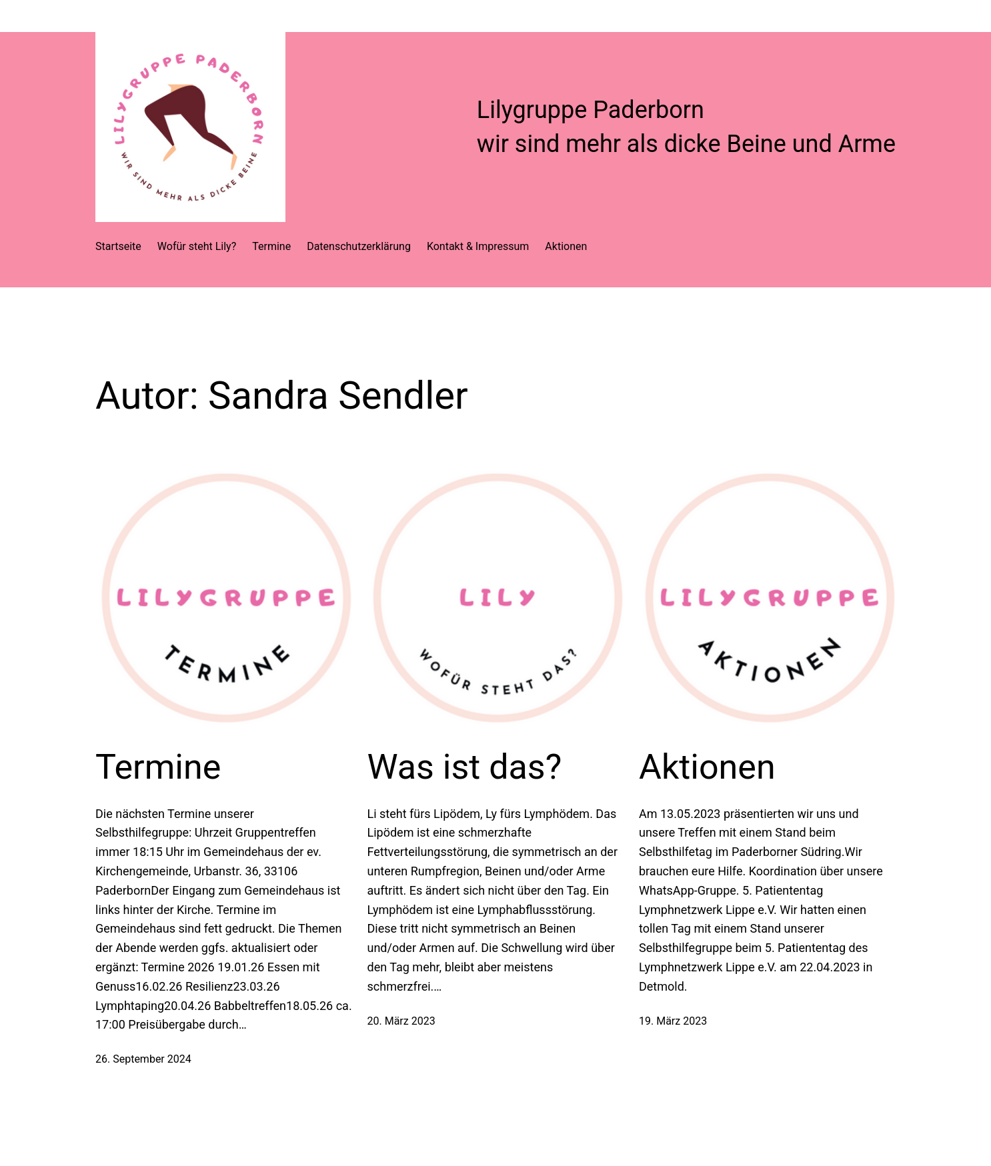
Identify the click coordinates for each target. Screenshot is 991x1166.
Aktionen (707, 767)
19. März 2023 (673, 1021)
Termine (158, 767)
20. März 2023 (401, 1021)
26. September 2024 (143, 1059)
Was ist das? (464, 767)
